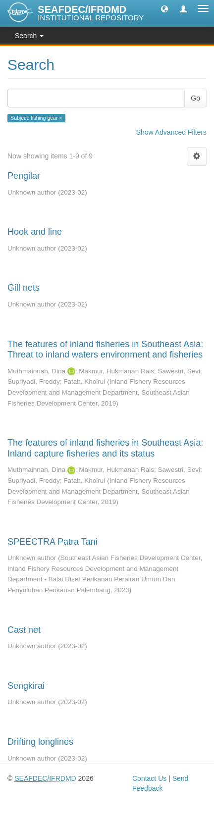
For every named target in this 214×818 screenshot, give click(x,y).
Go (195, 98)
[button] (164, 8)
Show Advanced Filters (171, 132)
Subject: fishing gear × (36, 118)
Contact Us (149, 778)
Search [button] (29, 36)
